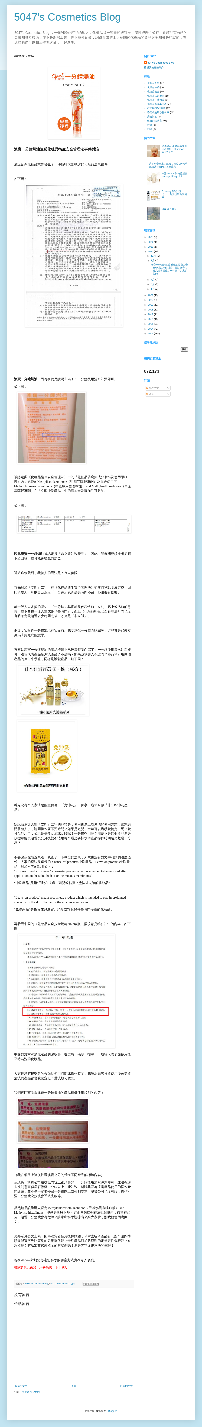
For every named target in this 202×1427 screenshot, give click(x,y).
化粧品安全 (153, 91)
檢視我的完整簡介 (154, 67)
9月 (153, 260)
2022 (151, 251)
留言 (150, 394)
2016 (151, 319)
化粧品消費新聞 (155, 99)
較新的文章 (21, 1386)
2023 (151, 246)
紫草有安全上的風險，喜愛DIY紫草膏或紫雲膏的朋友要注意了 (168, 165)
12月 (154, 255)
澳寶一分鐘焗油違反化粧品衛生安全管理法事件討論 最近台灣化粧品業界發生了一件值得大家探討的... (169, 269)
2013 (151, 333)
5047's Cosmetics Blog (67, 17)
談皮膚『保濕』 (170, 208)
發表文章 (152, 388)
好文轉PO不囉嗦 (156, 108)
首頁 (73, 1386)
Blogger (112, 1411)
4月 (153, 284)
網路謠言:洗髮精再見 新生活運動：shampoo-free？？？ (175, 149)
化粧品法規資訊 (155, 95)
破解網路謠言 (154, 120)
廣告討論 (152, 116)
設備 (149, 124)
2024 (151, 242)
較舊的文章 (126, 1386)
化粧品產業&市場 (156, 104)
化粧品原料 (153, 87)
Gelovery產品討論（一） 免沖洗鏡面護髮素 (174, 194)
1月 (153, 289)
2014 (151, 328)
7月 (153, 279)
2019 (151, 304)
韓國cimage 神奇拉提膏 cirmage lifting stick (174, 175)
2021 (151, 295)
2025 (151, 237)
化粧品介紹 (153, 83)
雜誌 (149, 129)
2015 (151, 323)
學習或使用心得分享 (158, 112)
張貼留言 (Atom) (31, 1391)
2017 (151, 314)
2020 (151, 300)
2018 (151, 309)
